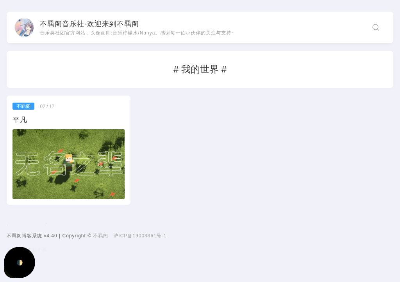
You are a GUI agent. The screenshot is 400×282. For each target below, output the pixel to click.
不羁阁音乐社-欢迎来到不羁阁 (89, 24)
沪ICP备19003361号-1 (139, 236)
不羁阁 (100, 236)
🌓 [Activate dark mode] (19, 263)
